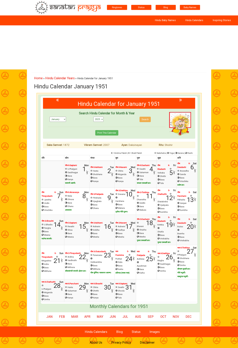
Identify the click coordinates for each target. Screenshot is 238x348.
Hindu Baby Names (165, 20)
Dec (189, 317)
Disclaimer (147, 342)
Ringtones (117, 7)
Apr (87, 317)
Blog (165, 7)
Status (141, 7)
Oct (163, 317)
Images (154, 332)
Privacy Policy (121, 342)
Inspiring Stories (222, 20)
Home (38, 78)
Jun (113, 317)
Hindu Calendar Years (60, 78)
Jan (49, 317)
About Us (96, 342)
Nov (176, 317)
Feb (62, 317)
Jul (125, 317)
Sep (151, 317)
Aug (138, 317)
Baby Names (190, 7)
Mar (74, 317)
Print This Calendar (106, 133)
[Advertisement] (119, 47)
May (100, 317)
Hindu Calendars (194, 20)
